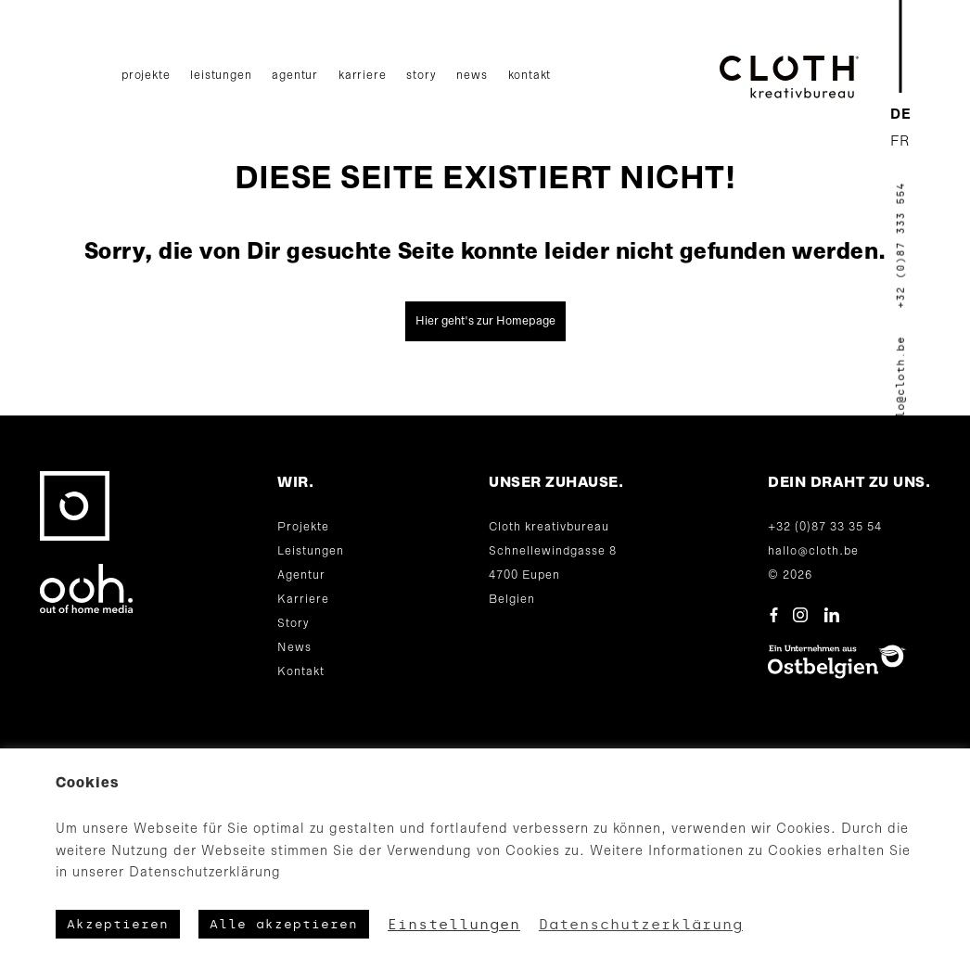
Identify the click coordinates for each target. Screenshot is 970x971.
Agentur (295, 75)
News (471, 75)
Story (421, 75)
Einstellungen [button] (454, 924)
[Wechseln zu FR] (900, 142)
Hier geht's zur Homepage (485, 321)
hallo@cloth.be (813, 551)
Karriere (362, 75)
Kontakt (530, 75)
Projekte (145, 75)
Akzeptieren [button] (118, 924)
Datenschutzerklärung (641, 924)
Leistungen (220, 75)
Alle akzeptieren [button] (284, 924)
